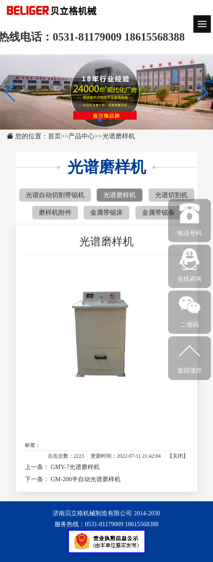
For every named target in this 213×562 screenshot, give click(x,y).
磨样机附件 (55, 212)
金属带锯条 (158, 212)
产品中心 (81, 136)
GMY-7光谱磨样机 (75, 467)
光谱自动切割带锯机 (55, 195)
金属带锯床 (106, 212)
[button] (203, 92)
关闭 (177, 456)
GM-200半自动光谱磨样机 (86, 479)
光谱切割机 (171, 195)
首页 (54, 136)
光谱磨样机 (118, 136)
